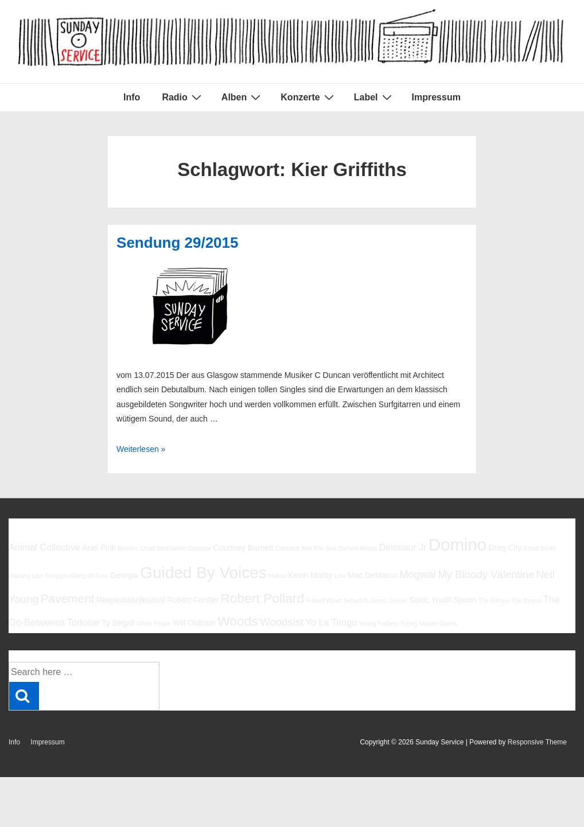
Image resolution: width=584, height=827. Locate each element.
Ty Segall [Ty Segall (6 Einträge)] (118, 622)
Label (374, 97)
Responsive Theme (537, 742)
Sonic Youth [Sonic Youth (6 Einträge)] (430, 599)
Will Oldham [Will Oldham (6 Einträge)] (194, 622)
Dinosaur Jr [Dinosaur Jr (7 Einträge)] (403, 547)
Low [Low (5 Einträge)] (340, 575)
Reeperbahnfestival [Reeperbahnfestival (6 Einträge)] (130, 599)
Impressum (436, 97)
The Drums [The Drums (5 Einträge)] (526, 600)
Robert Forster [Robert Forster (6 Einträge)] (193, 599)
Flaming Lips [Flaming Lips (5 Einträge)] (26, 575)
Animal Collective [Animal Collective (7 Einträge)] (44, 547)
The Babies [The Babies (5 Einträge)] (493, 600)
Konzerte (308, 97)
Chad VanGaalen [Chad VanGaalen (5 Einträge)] (163, 548)
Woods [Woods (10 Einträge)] (237, 621)
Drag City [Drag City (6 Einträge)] (504, 547)
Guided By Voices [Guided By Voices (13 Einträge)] (203, 573)
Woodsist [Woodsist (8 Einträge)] (281, 622)
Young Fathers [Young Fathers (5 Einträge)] (378, 623)
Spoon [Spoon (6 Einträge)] (464, 599)
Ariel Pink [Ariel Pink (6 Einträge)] (99, 547)
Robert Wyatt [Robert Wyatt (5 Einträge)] (323, 600)
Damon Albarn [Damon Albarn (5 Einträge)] (357, 548)
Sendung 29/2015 (177, 242)
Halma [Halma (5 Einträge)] (277, 575)
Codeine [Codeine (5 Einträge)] (199, 548)
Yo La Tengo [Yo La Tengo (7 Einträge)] (331, 622)
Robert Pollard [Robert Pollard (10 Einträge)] (262, 598)
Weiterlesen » (140, 449)
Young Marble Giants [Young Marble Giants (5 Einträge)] (428, 623)
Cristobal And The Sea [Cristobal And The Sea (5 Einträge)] (305, 548)
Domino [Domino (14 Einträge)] (457, 544)
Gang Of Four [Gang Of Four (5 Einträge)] (89, 575)
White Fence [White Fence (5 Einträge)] (154, 623)
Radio (183, 97)
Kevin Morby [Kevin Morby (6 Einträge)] (310, 575)
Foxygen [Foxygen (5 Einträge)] (57, 575)
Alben (242, 97)
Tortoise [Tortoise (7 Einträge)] (83, 622)
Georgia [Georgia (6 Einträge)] (124, 575)
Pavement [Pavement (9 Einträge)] (67, 598)
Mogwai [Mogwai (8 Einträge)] (417, 574)
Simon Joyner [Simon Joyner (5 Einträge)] (388, 600)
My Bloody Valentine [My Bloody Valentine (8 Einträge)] (486, 574)
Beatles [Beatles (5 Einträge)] (128, 548)
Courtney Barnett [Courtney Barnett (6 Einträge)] (243, 547)
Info (131, 97)
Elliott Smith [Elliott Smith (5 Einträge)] (540, 548)
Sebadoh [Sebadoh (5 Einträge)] (356, 600)
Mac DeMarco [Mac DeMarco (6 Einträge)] (373, 575)
